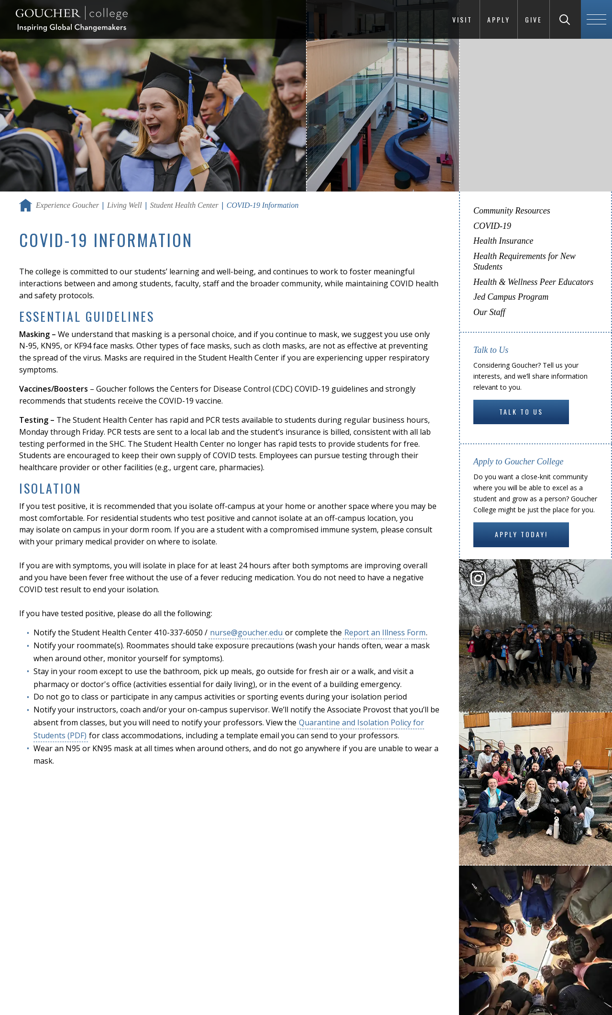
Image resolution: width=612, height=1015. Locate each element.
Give (533, 19)
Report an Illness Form (385, 632)
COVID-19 (492, 226)
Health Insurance (503, 241)
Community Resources (511, 210)
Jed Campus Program (510, 297)
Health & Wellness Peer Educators (533, 282)
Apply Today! (521, 534)
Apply (498, 19)
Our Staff (489, 312)
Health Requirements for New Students (524, 261)
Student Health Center (184, 205)
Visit (462, 19)
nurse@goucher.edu (246, 632)
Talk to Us (521, 411)
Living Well (124, 205)
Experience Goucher (67, 205)
